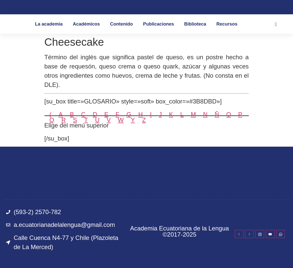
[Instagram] (259, 234)
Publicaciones (158, 24)
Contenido (121, 24)
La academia (49, 24)
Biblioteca (195, 24)
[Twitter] (249, 234)
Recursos (226, 24)
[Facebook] (239, 234)
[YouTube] (270, 234)
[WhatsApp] (280, 234)
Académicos (86, 24)
